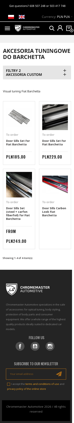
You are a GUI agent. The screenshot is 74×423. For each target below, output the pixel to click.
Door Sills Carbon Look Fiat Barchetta (54, 211)
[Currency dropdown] (65, 17)
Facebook (20, 346)
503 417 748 (58, 6)
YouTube (35, 346)
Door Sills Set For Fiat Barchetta (18, 142)
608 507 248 (37, 6)
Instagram (50, 346)
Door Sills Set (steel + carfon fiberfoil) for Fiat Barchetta (18, 213)
